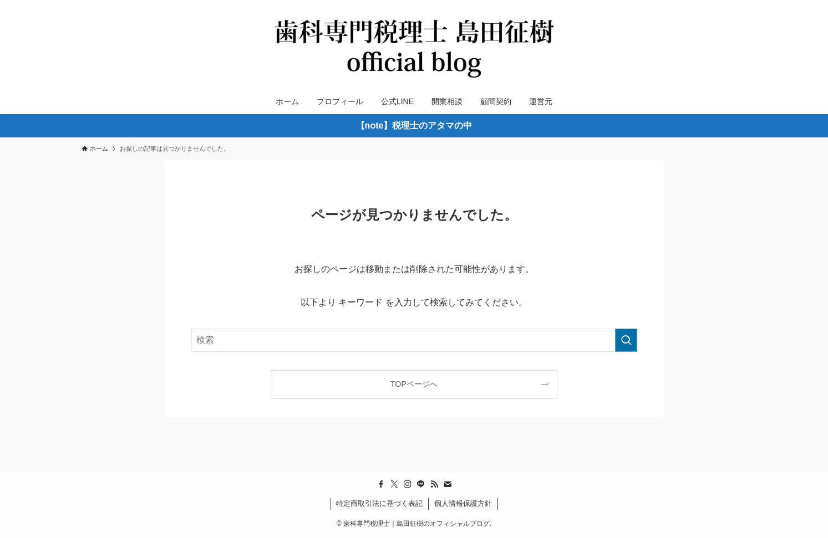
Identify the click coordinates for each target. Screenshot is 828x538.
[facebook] (381, 484)
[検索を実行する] (626, 340)
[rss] (434, 484)
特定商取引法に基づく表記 (379, 503)
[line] (421, 484)
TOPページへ (414, 384)
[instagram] (408, 484)
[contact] (448, 484)
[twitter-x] (394, 484)
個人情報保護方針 (463, 503)
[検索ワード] (414, 340)
